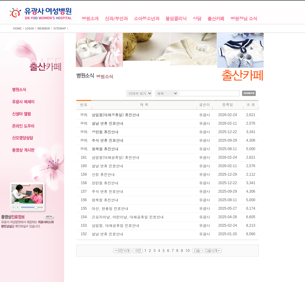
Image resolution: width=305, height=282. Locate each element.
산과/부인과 (116, 18)
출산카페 (215, 18)
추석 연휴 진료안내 (107, 191)
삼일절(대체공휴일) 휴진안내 (116, 157)
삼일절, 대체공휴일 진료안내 (116, 225)
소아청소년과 (146, 18)
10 (187, 250)
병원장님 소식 (243, 18)
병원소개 (90, 18)
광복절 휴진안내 (105, 199)
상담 (197, 18)
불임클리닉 (176, 18)
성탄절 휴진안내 (105, 182)
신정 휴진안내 (103, 174)
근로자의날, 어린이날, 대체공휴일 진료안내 (128, 216)
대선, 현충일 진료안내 (110, 208)
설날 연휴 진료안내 (107, 165)
